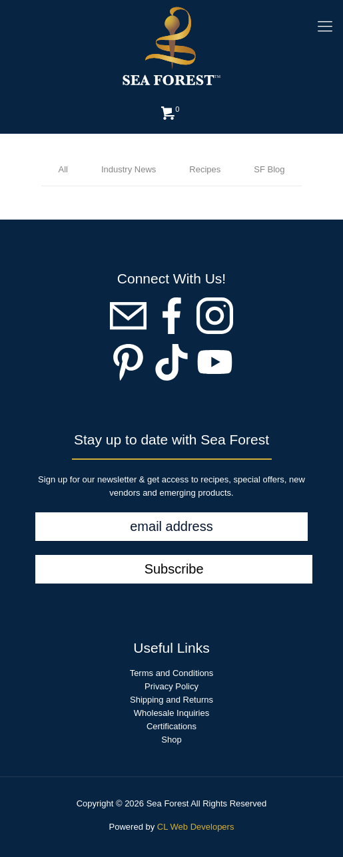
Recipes (204, 169)
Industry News (128, 169)
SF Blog (269, 169)
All (62, 169)
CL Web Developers (195, 827)
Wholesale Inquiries (171, 713)
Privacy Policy (171, 686)
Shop (171, 740)
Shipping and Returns (171, 700)
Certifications (171, 726)
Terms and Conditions (172, 673)
